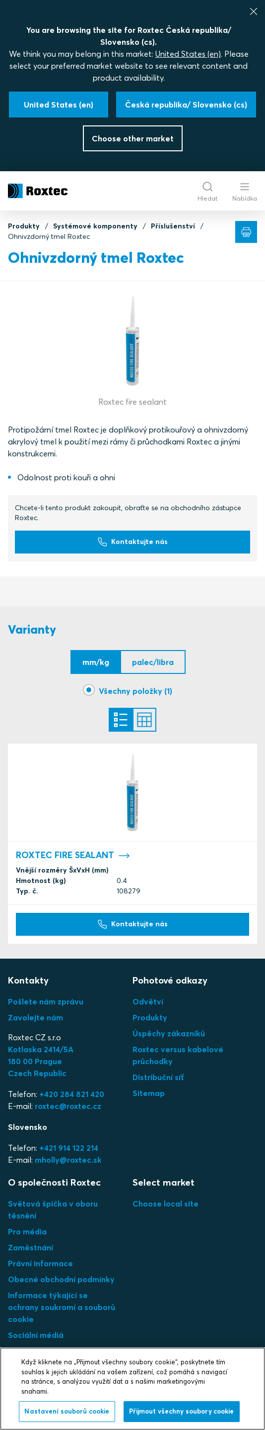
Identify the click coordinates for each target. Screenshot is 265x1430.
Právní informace (40, 1263)
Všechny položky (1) (135, 691)
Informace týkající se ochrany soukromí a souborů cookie (61, 1307)
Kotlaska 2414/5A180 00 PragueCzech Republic (40, 1061)
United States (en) (188, 54)
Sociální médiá (36, 1335)
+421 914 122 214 (68, 1148)
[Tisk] (246, 232)
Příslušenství (173, 225)
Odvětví (147, 1001)
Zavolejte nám (35, 1017)
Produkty (24, 225)
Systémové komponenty (95, 225)
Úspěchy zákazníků (168, 1033)
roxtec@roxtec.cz (68, 1106)
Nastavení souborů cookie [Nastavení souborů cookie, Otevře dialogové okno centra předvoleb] (66, 1411)
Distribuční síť (158, 1077)
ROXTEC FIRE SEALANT (73, 855)
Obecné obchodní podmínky (61, 1279)
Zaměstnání (30, 1247)
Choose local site (165, 1204)
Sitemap (148, 1093)
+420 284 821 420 (71, 1094)
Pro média (27, 1231)
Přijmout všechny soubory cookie (181, 1411)
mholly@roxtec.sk (68, 1160)
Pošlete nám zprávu (45, 1001)
